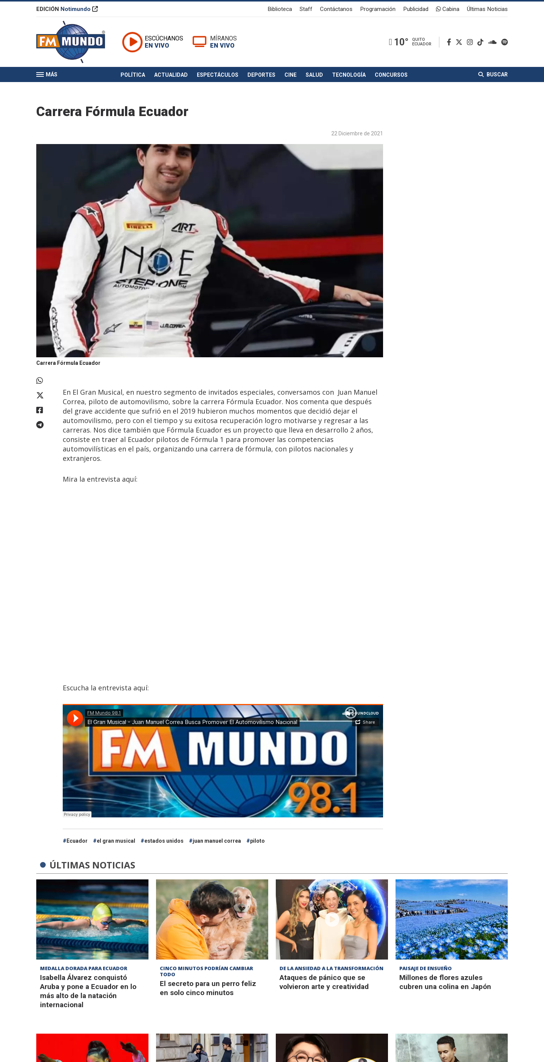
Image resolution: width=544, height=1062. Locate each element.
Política (133, 75)
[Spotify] (504, 42)
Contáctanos (336, 9)
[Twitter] (460, 42)
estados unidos (164, 841)
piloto (257, 841)
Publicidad (415, 9)
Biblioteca (279, 9)
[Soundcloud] (494, 42)
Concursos (391, 75)
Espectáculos (217, 75)
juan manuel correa (217, 841)
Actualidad (171, 75)
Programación (378, 9)
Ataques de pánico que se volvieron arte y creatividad (324, 982)
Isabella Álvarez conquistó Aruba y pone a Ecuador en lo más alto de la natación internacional (88, 991)
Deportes (261, 75)
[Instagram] (471, 42)
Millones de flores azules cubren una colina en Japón (445, 982)
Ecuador (77, 841)
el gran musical (116, 841)
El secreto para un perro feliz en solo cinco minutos (208, 988)
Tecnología (349, 75)
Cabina (447, 9)
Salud (314, 75)
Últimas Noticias (487, 9)
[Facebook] (450, 42)
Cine (290, 75)
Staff (306, 9)
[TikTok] (482, 42)
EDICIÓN (67, 9)
